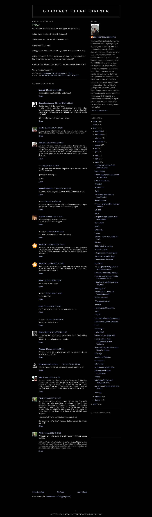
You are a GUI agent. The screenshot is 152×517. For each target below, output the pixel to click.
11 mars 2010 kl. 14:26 (55, 263)
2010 (95, 128)
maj (97, 155)
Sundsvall (98, 263)
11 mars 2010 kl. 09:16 (52, 202)
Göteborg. (99, 230)
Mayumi (42, 216)
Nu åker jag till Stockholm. (105, 308)
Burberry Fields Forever (76, 11)
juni (96, 152)
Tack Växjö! (99, 223)
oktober (98, 138)
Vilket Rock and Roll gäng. (105, 256)
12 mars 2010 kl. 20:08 (51, 377)
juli (96, 148)
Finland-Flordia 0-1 (102, 181)
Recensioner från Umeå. (104, 260)
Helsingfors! (99, 188)
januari (98, 400)
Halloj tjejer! (99, 332)
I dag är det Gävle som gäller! (106, 253)
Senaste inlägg (38, 492)
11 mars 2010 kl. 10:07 (54, 216)
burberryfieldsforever (69, 75)
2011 (95, 125)
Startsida (60, 492)
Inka (40, 377)
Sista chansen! (100, 200)
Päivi (41, 398)
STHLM (98, 210)
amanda (42, 90)
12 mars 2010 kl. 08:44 (71, 364)
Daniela (42, 143)
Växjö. (97, 226)
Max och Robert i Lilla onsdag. (106, 273)
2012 (95, 121)
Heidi (41, 306)
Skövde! (98, 243)
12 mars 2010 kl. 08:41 (54, 349)
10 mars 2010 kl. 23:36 (50, 166)
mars (97, 162)
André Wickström (49, 75)
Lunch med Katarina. (103, 357)
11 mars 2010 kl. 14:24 (55, 244)
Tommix (42, 349)
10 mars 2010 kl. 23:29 (54, 143)
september (99, 141)
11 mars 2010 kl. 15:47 (53, 280)
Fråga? (97, 315)
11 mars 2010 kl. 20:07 (55, 319)
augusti (98, 145)
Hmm (97, 325)
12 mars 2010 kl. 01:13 (58, 332)
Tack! (97, 191)
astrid (41, 280)
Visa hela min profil (99, 110)
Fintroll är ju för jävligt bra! (105, 335)
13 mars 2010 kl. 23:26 (52, 398)
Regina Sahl (44, 332)
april (97, 159)
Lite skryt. (98, 354)
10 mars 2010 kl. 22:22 (63, 103)
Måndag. (98, 392)
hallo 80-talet (100, 171)
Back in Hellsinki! (101, 298)
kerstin (41, 128)
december (99, 131)
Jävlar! (97, 213)
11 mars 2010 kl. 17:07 (52, 306)
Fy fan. (97, 233)
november (99, 135)
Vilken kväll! (99, 364)
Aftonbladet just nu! (102, 301)
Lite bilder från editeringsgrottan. (107, 318)
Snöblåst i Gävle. (101, 249)
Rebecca (42, 244)
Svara (41, 96)
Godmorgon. (99, 329)
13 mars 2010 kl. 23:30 (52, 433)
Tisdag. (97, 377)
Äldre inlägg (82, 492)
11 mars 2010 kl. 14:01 (55, 231)
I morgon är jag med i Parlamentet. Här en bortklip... (103, 341)
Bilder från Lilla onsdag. (104, 246)
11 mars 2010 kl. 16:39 (53, 293)
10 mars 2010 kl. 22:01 (54, 90)
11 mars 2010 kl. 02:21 (62, 189)
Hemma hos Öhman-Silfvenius (106, 322)
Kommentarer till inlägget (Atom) (58, 497)
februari (98, 397)
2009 (95, 404)
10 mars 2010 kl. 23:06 (54, 128)
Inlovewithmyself (46, 189)
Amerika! (98, 184)
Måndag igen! (100, 288)
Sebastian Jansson (46, 103)
